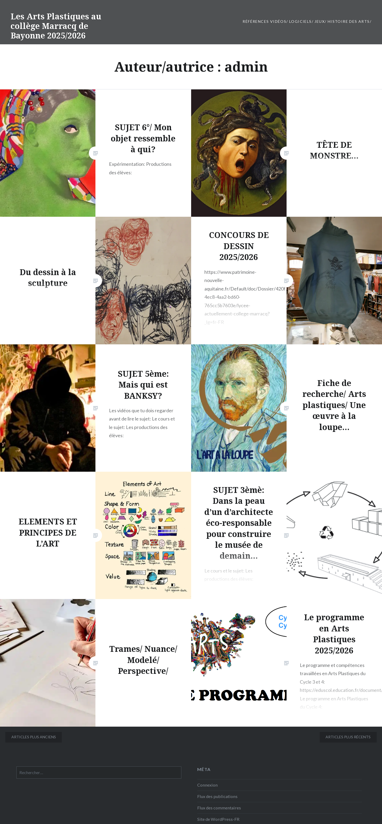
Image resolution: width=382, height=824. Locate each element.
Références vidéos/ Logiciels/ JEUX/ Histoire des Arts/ (307, 21)
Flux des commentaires (219, 807)
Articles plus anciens (33, 737)
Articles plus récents (348, 737)
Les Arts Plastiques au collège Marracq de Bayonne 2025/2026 (56, 26)
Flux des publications (217, 796)
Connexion (207, 784)
